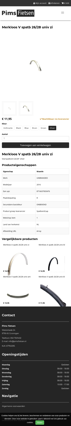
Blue (27, 128)
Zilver (52, 128)
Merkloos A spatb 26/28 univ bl (52, 245)
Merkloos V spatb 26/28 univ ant (17, 277)
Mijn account (39, 3)
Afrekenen (54, 3)
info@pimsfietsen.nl (17, 341)
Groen (43, 128)
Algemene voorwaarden (13, 406)
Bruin (34, 128)
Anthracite (7, 128)
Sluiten (39, 423)
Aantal (5, 134)
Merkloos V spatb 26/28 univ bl (52, 277)
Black (18, 128)
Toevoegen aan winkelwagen (35, 145)
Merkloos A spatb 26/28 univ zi (16, 245)
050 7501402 (15, 338)
